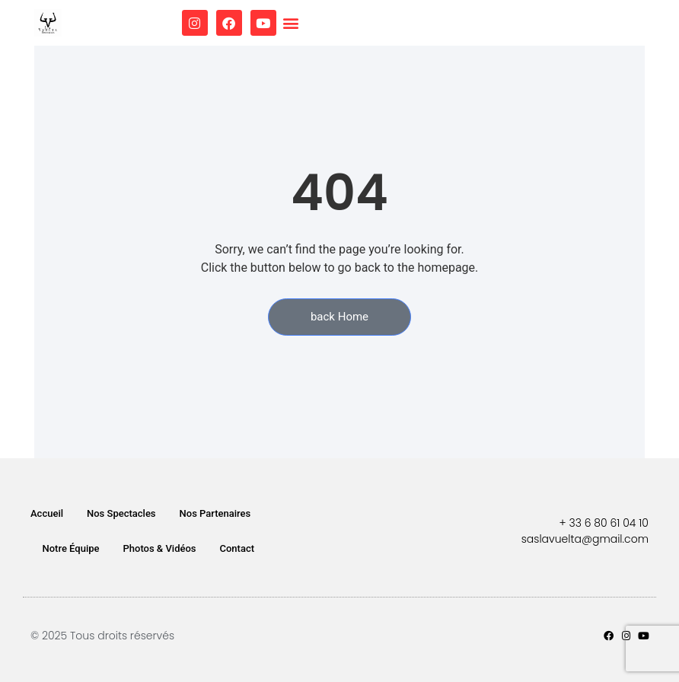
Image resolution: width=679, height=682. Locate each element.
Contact (237, 548)
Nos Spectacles (121, 513)
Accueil (46, 513)
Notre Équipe (71, 548)
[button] (291, 23)
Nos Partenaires (215, 513)
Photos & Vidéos (159, 548)
